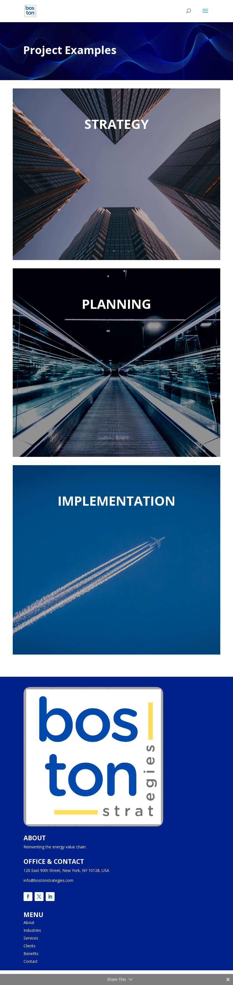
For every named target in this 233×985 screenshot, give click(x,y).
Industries (32, 930)
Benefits (31, 953)
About (29, 922)
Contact (31, 961)
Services (31, 938)
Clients (29, 945)
